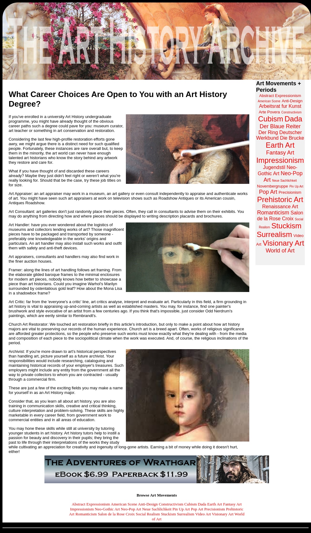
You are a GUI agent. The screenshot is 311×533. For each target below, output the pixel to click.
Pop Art (197, 509)
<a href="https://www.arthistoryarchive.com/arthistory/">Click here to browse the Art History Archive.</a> (280, 172)
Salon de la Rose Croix (116, 514)
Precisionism (214, 509)
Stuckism (168, 514)
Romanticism (86, 514)
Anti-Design (148, 504)
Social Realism (148, 514)
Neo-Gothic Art (107, 509)
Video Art (203, 514)
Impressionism (82, 509)
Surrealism (185, 514)
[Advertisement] (280, 362)
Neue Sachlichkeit (157, 509)
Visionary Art (223, 514)
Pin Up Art (181, 509)
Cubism (190, 504)
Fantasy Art (232, 504)
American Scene (124, 504)
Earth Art (214, 504)
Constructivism (171, 504)
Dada (202, 504)
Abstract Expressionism (91, 504)
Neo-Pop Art (131, 509)
